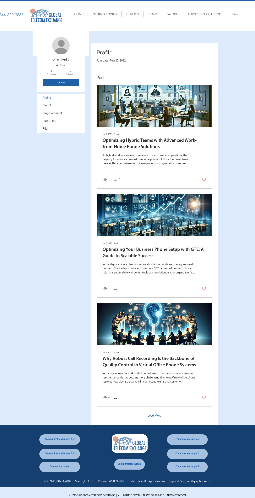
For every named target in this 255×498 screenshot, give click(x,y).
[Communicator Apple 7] (187, 467)
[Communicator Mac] (59, 467)
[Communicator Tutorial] (129, 464)
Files (46, 128)
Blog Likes (49, 121)
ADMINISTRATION (176, 495)
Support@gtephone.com (196, 481)
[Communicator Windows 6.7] (59, 439)
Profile (47, 97)
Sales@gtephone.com (151, 481)
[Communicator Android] (187, 439)
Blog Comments (53, 113)
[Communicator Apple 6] (187, 454)
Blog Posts (49, 105)
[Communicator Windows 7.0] (59, 454)
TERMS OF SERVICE (153, 495)
